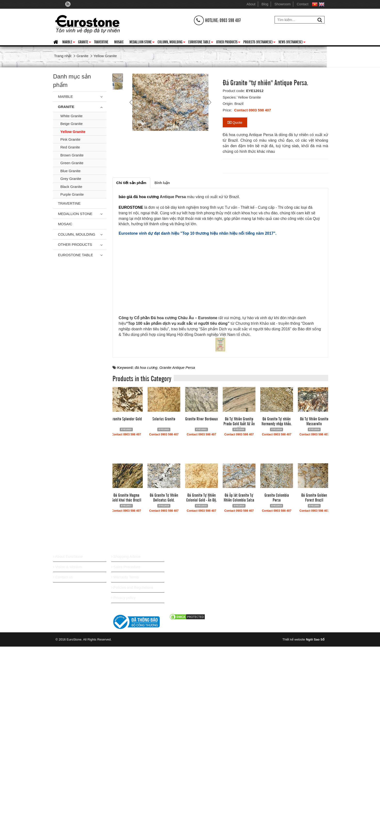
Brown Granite (72, 155)
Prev (131, 102)
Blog (264, 4)
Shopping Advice (126, 750)
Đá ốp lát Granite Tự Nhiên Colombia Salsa (239, 690)
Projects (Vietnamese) (259, 42)
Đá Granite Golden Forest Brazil (314, 690)
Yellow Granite (72, 132)
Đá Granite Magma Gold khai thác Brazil (126, 690)
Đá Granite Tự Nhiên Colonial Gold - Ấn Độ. (201, 690)
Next (209, 102)
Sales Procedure (125, 760)
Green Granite (71, 163)
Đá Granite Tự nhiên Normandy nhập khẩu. (276, 614)
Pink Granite (70, 139)
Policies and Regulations (132, 781)
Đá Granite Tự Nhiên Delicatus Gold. (164, 690)
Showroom (282, 4)
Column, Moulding (171, 42)
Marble (68, 42)
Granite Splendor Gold (126, 612)
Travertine (101, 41)
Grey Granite (70, 179)
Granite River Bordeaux (201, 612)
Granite (84, 42)
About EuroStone (68, 750)
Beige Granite (71, 124)
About (250, 4)
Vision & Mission (67, 760)
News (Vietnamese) (292, 42)
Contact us (63, 770)
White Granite (71, 116)
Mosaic (119, 41)
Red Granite (70, 147)
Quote (235, 122)
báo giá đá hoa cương (139, 197)
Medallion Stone (142, 42)
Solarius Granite (163, 612)
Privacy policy (123, 791)
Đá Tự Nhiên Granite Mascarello (314, 614)
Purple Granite (72, 194)
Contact (302, 4)
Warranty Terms (125, 770)
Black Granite (71, 187)
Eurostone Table (200, 42)
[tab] (131, 183)
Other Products (228, 42)
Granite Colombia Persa (276, 690)
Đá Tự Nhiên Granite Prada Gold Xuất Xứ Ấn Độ (239, 617)
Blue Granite (70, 171)
